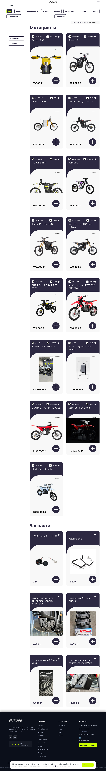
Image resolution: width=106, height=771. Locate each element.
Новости (61, 736)
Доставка (62, 725)
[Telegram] (10, 737)
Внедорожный (14, 16)
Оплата (61, 729)
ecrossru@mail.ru (84, 740)
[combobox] (93, 22)
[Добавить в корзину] (56, 80)
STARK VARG (69, 11)
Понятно (87, 765)
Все (9, 11)
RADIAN (46, 11)
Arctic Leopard (32, 11)
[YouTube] (15, 737)
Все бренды (42, 756)
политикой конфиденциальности (56, 766)
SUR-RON (83, 11)
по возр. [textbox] (92, 22)
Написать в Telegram (87, 745)
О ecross (61, 732)
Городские (60, 16)
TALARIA (95, 11)
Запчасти (13, 43)
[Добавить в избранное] (58, 534)
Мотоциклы (14, 38)
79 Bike (18, 11)
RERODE (57, 11)
